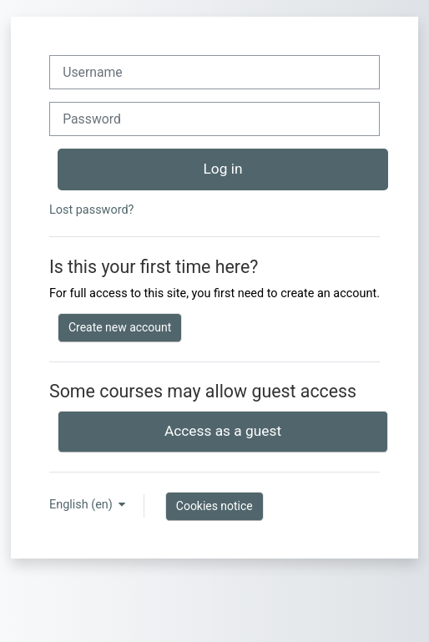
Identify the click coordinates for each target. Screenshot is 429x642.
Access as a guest (222, 430)
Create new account (119, 327)
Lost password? (91, 210)
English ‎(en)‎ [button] (82, 505)
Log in (223, 168)
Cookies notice (214, 506)
